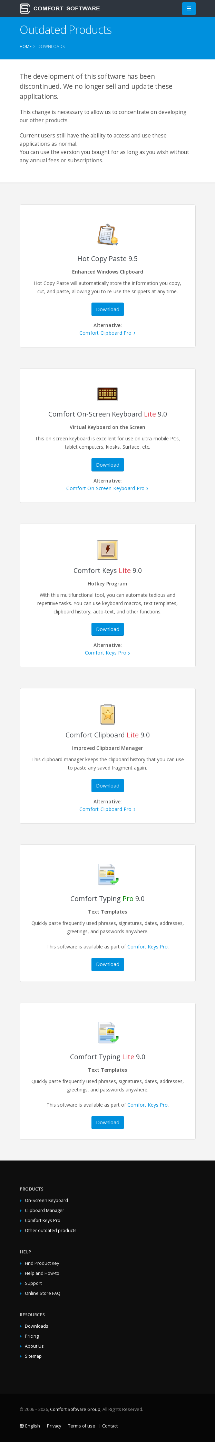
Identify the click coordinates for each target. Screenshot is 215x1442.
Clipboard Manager (44, 1210)
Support (33, 1283)
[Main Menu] (189, 9)
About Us (34, 1346)
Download (107, 309)
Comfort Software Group (75, 1409)
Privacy (54, 1426)
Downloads (36, 1326)
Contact (110, 1426)
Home (25, 46)
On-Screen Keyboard (46, 1200)
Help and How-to (42, 1273)
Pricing (32, 1336)
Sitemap (33, 1356)
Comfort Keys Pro (106, 652)
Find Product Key (42, 1263)
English (30, 1426)
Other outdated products (51, 1230)
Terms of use (81, 1426)
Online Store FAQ (42, 1293)
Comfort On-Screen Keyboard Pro (105, 488)
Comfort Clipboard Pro (105, 333)
